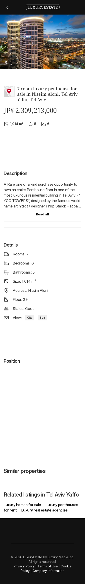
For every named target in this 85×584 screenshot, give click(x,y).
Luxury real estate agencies (44, 510)
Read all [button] (42, 214)
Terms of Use (48, 566)
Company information (48, 571)
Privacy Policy (24, 566)
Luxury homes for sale (23, 504)
